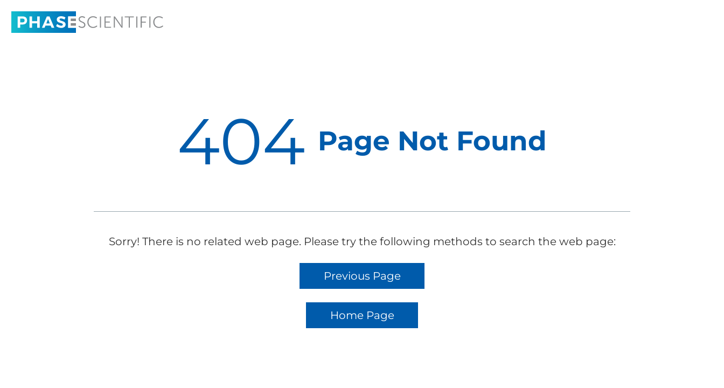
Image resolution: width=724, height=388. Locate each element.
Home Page (362, 315)
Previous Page (362, 275)
